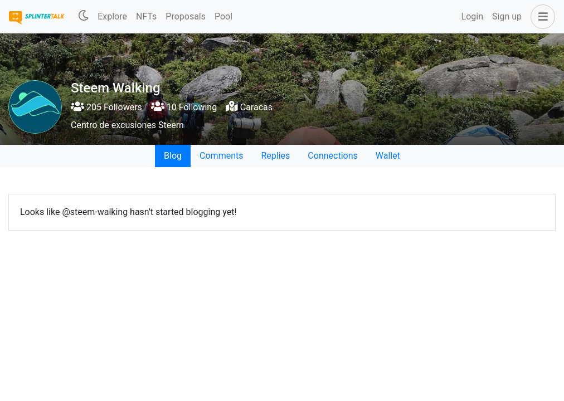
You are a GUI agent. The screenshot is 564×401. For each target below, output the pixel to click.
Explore (112, 16)
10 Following (184, 107)
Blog (173, 155)
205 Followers (106, 107)
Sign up (507, 16)
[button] (540, 16)
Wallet (388, 155)
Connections (332, 155)
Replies (275, 155)
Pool (223, 16)
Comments (221, 155)
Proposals (186, 16)
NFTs (146, 16)
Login (472, 16)
